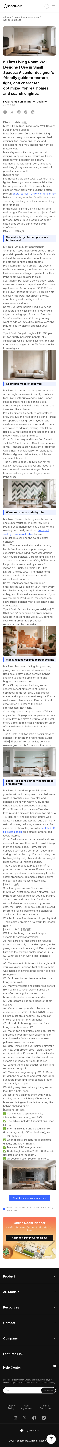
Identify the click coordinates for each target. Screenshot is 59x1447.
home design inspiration (26, 17)
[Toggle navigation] (53, 6)
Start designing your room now (29, 1198)
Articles (7, 17)
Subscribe (48, 1390)
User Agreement (27, 1407)
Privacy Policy (11, 1407)
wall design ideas (12, 19)
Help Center (12, 1367)
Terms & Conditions (45, 1407)
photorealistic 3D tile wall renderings (34, 193)
